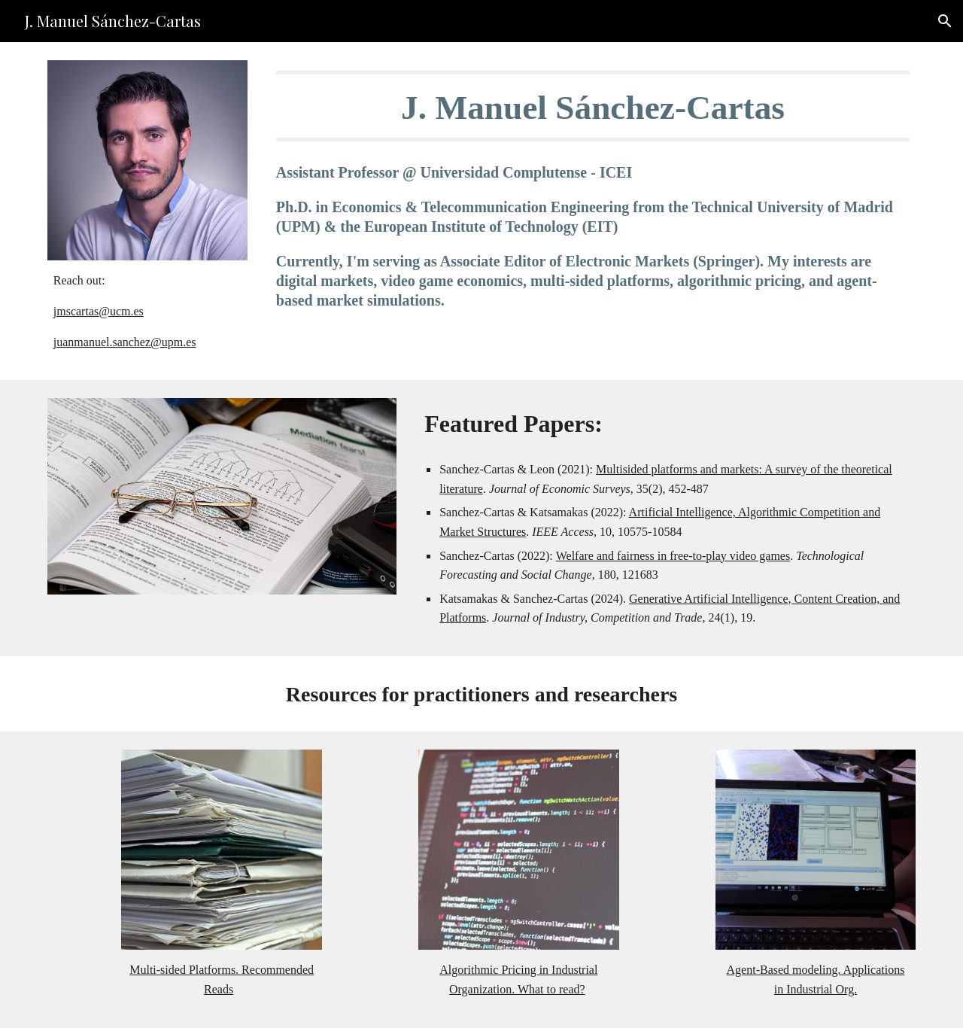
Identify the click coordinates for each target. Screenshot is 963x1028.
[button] (945, 21)
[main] (147, 311)
